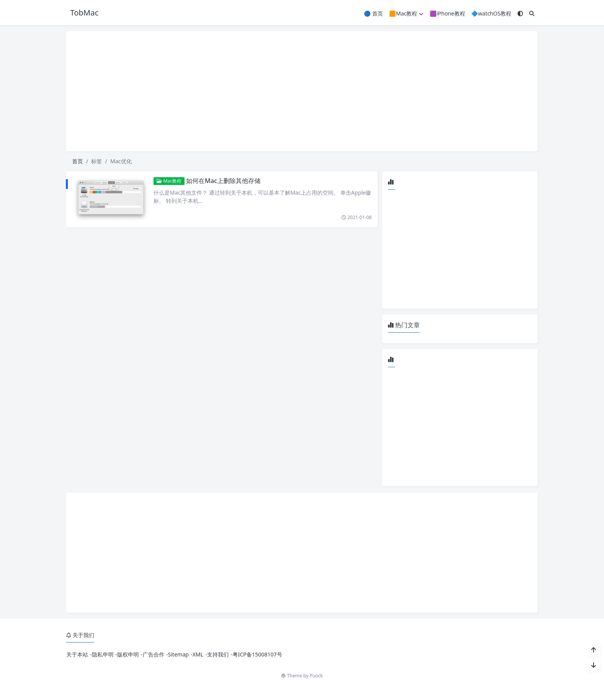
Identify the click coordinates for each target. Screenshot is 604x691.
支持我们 (218, 654)
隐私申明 (103, 654)
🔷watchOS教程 (491, 13)
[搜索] (532, 13)
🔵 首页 (373, 13)
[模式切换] (520, 13)
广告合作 (153, 654)
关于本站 (77, 654)
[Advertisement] (302, 91)
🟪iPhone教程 (447, 13)
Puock (316, 675)
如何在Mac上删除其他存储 (223, 180)
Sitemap (178, 654)
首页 (77, 161)
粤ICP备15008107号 (257, 654)
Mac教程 (169, 181)
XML (197, 654)
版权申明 (128, 654)
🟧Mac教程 (406, 13)
